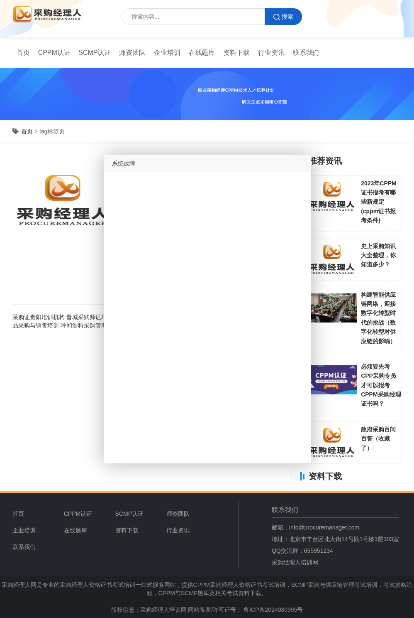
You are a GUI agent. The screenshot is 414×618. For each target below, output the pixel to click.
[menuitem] (23, 52)
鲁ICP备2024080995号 (272, 609)
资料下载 (236, 52)
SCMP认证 (95, 52)
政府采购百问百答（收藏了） (378, 438)
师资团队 (132, 52)
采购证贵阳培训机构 (38, 317)
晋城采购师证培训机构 (95, 317)
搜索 (283, 16)
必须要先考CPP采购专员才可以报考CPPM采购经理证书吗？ (381, 385)
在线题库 (202, 52)
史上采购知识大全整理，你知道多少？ (378, 255)
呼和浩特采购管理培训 (90, 325)
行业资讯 (271, 52)
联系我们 (306, 52)
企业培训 (167, 52)
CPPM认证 (54, 52)
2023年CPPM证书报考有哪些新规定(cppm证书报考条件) (379, 202)
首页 (23, 52)
